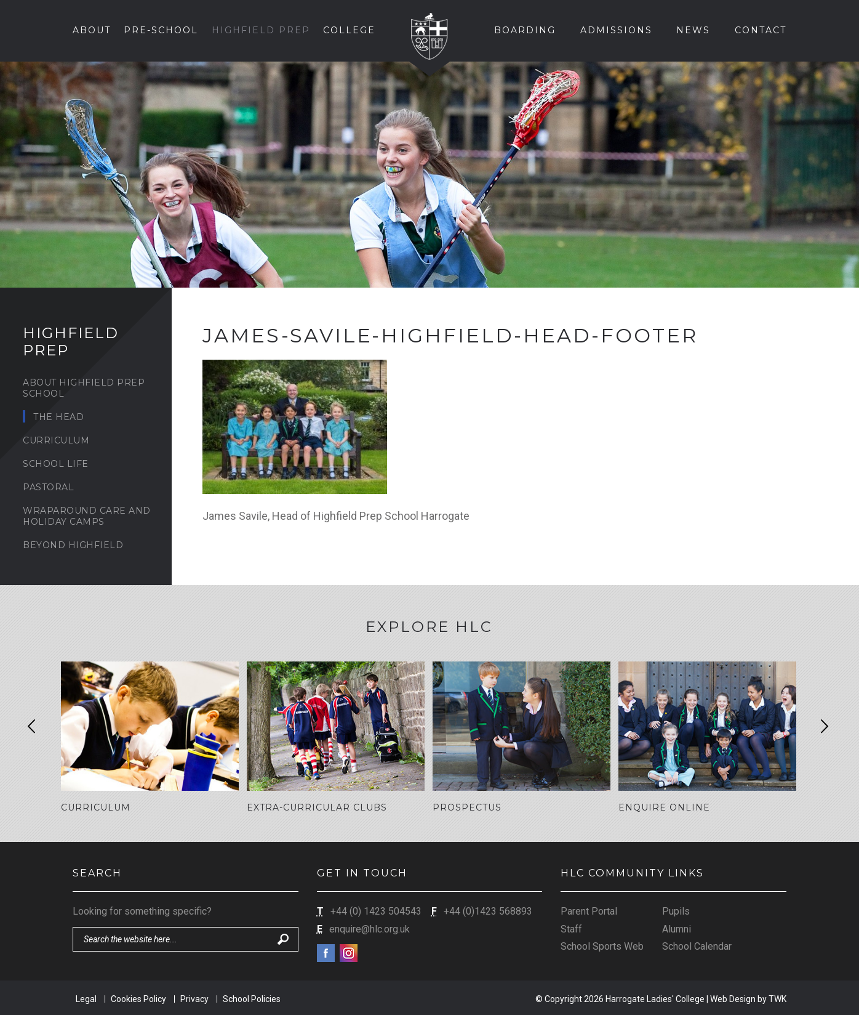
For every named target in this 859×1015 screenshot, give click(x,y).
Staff (571, 928)
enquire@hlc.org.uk (369, 928)
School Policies (252, 998)
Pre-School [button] (161, 30)
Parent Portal (589, 910)
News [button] (693, 30)
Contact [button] (760, 30)
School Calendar (697, 946)
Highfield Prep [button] (261, 30)
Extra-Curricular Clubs (317, 807)
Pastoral (48, 487)
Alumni (676, 928)
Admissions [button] (616, 30)
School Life (56, 463)
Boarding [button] (525, 30)
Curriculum (56, 440)
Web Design (733, 998)
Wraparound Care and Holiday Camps (87, 516)
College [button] (349, 30)
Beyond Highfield (73, 545)
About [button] (92, 30)
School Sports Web (602, 946)
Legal (86, 998)
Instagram (349, 952)
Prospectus (467, 807)
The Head (58, 417)
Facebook (326, 952)
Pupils (676, 910)
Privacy (194, 998)
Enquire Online (664, 807)
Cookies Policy (138, 998)
